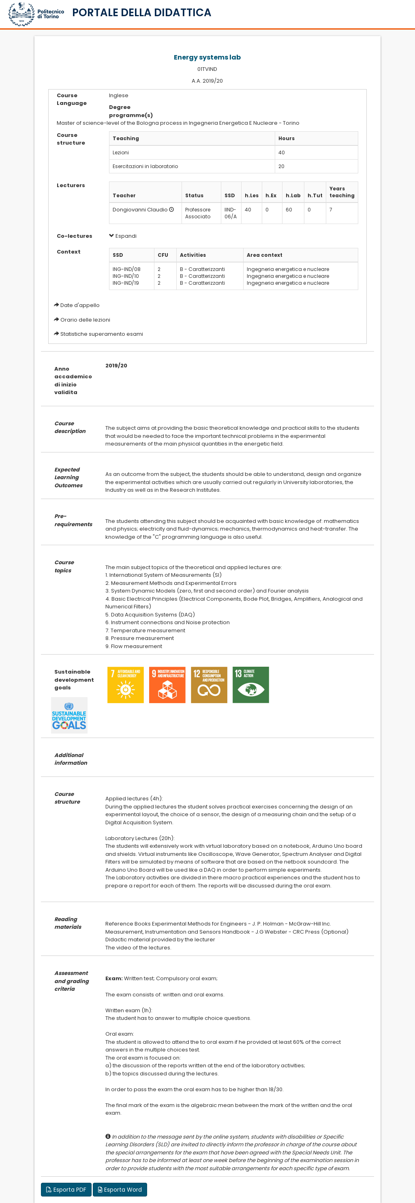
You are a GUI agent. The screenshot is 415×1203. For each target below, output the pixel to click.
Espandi (123, 236)
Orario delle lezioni (85, 320)
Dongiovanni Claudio (140, 209)
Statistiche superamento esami (101, 334)
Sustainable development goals (73, 679)
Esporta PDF (66, 1190)
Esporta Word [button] (120, 1190)
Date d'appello (80, 305)
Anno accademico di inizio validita (73, 381)
